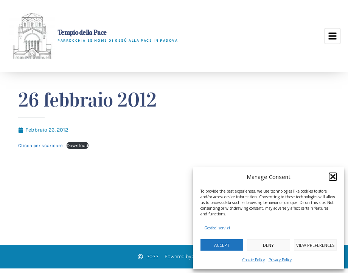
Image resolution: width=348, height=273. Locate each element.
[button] (333, 176)
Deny (268, 245)
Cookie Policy (253, 259)
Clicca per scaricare (40, 145)
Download (78, 145)
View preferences (315, 245)
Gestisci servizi (217, 228)
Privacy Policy (280, 259)
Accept (222, 245)
